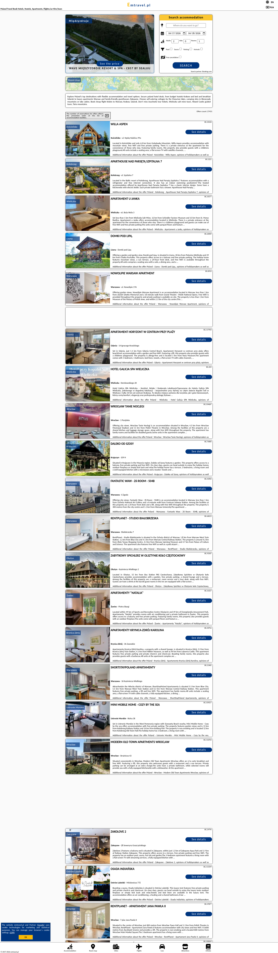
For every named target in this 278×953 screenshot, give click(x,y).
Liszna (69, 238)
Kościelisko (71, 126)
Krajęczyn (71, 446)
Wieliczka (71, 201)
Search (186, 65)
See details (199, 132)
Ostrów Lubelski (74, 871)
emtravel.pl (139, 5)
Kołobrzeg (71, 164)
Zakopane (71, 834)
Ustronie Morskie (75, 707)
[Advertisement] (139, 802)
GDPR (12, 932)
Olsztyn (70, 558)
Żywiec (69, 595)
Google (41, 925)
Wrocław (70, 409)
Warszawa (71, 275)
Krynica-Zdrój (73, 632)
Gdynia (70, 334)
